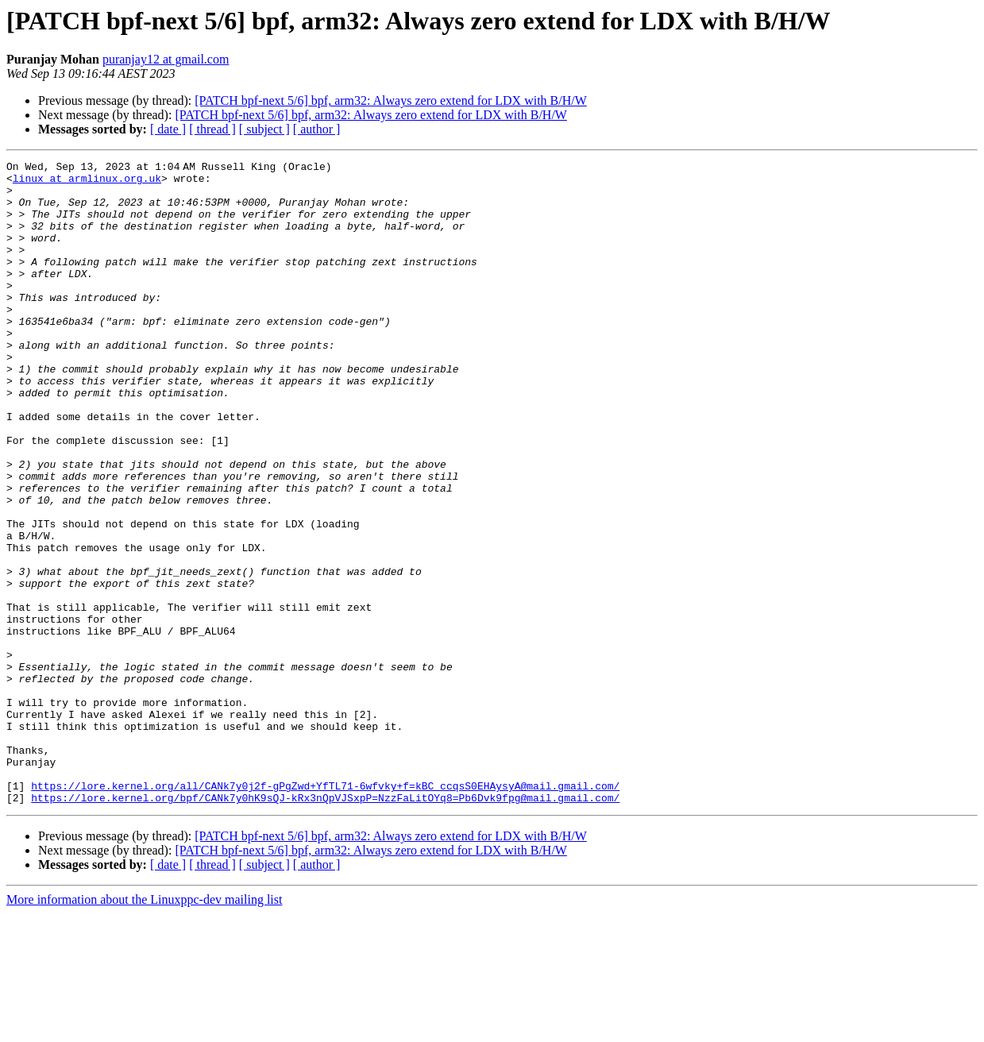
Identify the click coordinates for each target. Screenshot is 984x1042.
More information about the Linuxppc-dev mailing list (144, 1028)
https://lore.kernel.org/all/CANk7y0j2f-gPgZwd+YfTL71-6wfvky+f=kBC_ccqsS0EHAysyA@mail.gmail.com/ (325, 912)
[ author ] (317, 129)
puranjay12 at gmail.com (166, 59)
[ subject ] (264, 129)
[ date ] (168, 129)
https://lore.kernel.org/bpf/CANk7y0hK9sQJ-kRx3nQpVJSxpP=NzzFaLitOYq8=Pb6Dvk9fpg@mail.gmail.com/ (325, 926)
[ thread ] (212, 129)
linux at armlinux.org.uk (87, 183)
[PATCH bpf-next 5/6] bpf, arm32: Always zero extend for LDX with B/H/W (391, 100)
